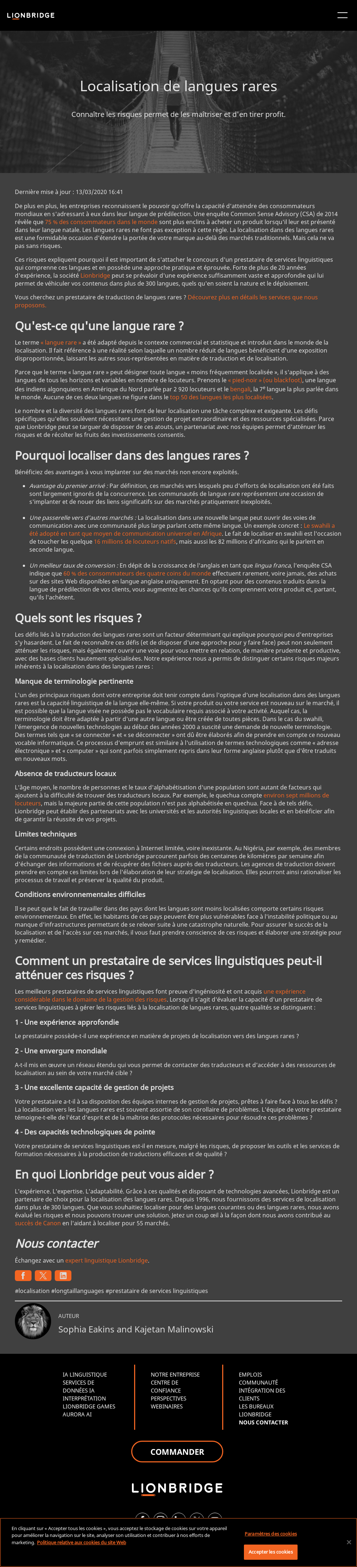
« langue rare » (61, 342)
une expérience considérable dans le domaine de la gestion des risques (160, 995)
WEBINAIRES (167, 1406)
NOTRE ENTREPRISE (175, 1374)
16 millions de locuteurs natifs (135, 541)
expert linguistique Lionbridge (106, 1260)
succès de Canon (38, 1223)
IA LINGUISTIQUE (85, 1374)
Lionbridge (95, 275)
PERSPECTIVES (168, 1398)
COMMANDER (177, 1451)
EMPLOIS (250, 1374)
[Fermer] (349, 1542)
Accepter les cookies (271, 1552)
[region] (178, 1542)
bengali (240, 389)
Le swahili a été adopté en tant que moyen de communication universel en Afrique (182, 530)
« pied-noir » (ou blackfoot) (265, 380)
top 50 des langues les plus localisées (221, 397)
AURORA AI (77, 1414)
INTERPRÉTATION (84, 1398)
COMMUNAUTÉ (258, 1382)
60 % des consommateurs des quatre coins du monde (137, 573)
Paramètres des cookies (271, 1533)
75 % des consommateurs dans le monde (101, 222)
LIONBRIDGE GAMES (89, 1406)
